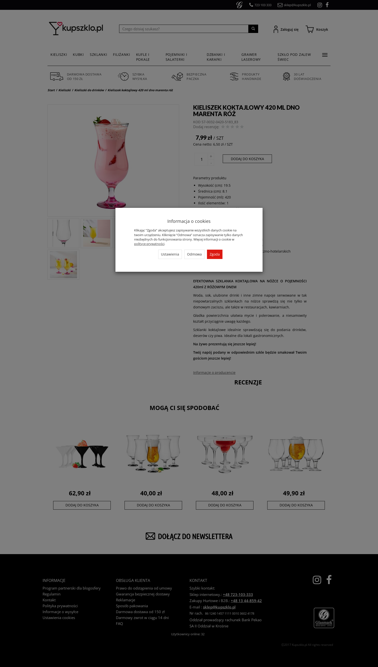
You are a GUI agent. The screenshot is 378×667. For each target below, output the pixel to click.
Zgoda (215, 254)
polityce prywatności (149, 244)
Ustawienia (170, 254)
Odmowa (194, 254)
